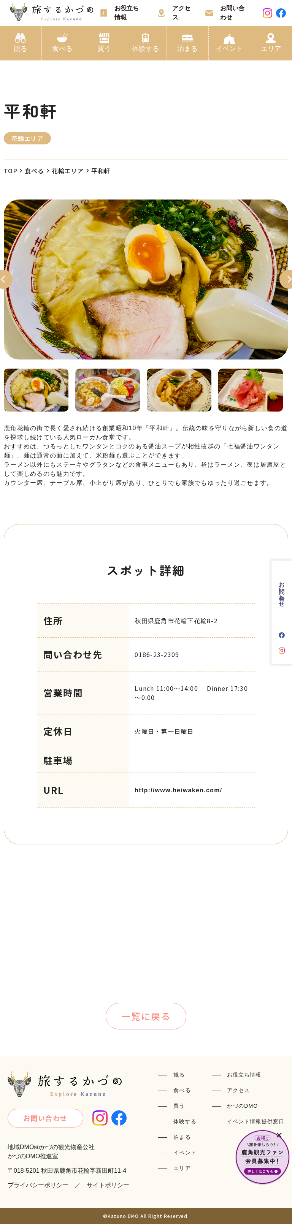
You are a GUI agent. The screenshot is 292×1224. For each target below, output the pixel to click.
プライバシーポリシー (38, 1185)
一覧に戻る (146, 1016)
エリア (271, 48)
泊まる (187, 48)
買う (104, 48)
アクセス (181, 13)
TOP (10, 170)
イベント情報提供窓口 (255, 1121)
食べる (62, 48)
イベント (229, 48)
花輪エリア (68, 170)
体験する (145, 48)
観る (20, 48)
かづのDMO (242, 1106)
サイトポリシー (108, 1185)
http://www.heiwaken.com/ (178, 790)
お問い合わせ (232, 13)
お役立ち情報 (126, 13)
